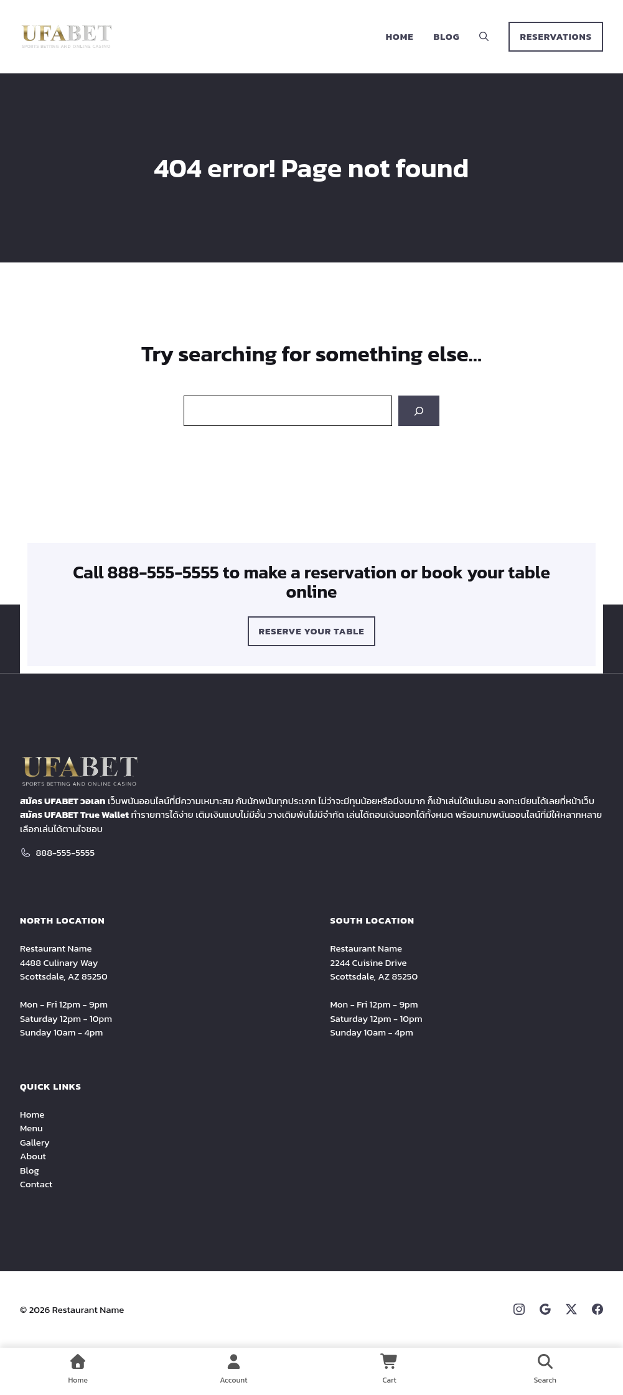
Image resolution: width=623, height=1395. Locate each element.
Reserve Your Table (312, 631)
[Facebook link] (597, 1309)
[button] (484, 36)
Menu (31, 1128)
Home (400, 36)
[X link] (571, 1309)
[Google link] (545, 1309)
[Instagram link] (519, 1309)
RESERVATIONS (556, 36)
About (33, 1156)
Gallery (35, 1142)
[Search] (418, 411)
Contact (36, 1184)
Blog (447, 36)
